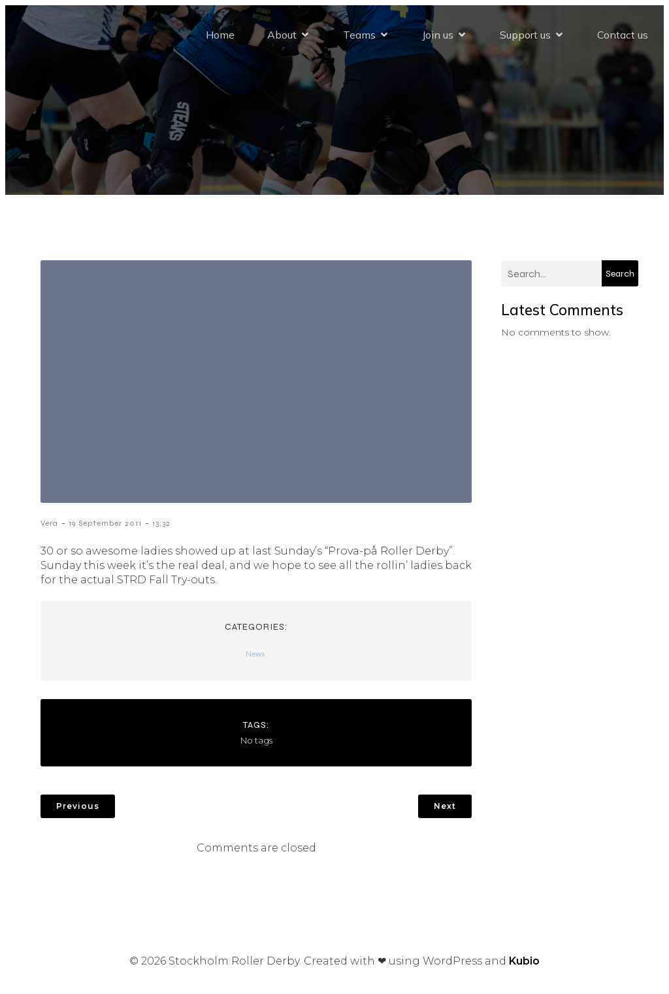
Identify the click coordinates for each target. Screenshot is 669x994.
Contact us (622, 34)
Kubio (524, 961)
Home (220, 34)
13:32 (161, 523)
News (255, 654)
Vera (49, 523)
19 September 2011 (105, 523)
